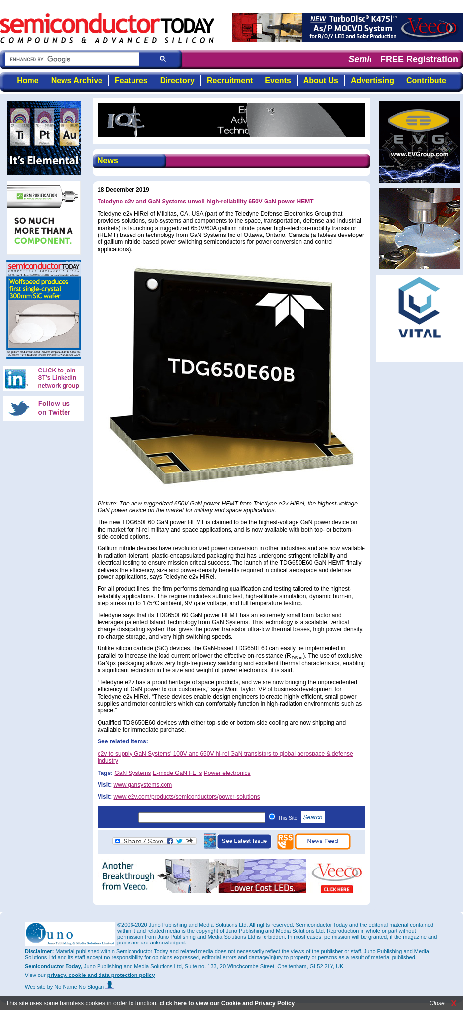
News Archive (76, 80)
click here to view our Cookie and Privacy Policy (227, 1003)
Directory (177, 80)
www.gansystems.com (142, 784)
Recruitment (230, 80)
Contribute (426, 80)
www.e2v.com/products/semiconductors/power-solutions (186, 796)
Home (27, 80)
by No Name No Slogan (81, 987)
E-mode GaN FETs (177, 773)
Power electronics (227, 773)
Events (278, 80)
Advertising (372, 80)
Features (131, 80)
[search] (71, 59)
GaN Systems (132, 773)
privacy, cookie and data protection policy (101, 975)
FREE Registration (419, 59)
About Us (320, 80)
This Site (301, 818)
